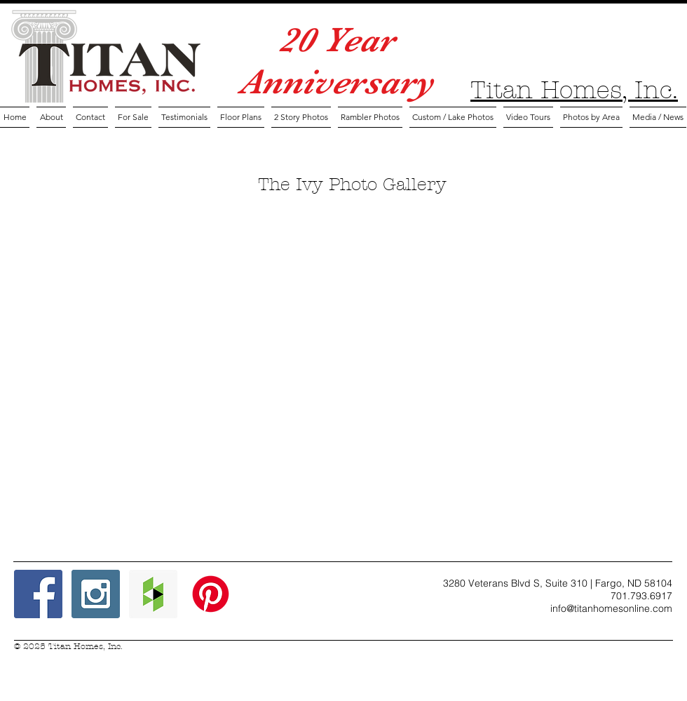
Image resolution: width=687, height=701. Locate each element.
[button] (241, 117)
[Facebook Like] (324, 604)
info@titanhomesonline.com (611, 608)
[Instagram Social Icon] (96, 594)
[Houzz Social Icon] (153, 594)
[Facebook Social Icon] (38, 594)
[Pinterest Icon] (210, 594)
